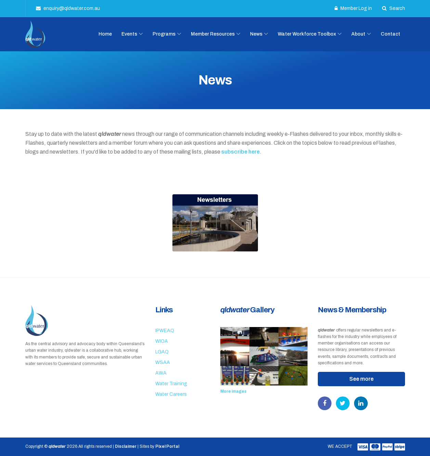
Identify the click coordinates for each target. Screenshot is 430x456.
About (358, 34)
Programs (164, 34)
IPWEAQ (164, 330)
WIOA (161, 341)
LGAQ (162, 351)
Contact (390, 34)
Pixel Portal (167, 446)
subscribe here (240, 152)
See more (361, 379)
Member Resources (213, 34)
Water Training (171, 383)
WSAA (162, 362)
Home (105, 34)
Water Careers (171, 394)
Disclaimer (125, 446)
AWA (161, 373)
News (256, 34)
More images (233, 391)
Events (129, 34)
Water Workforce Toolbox (307, 34)
